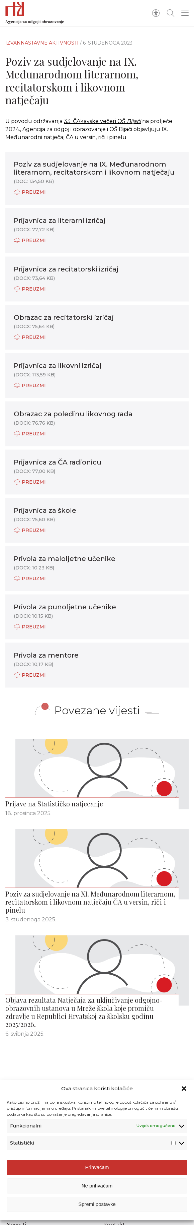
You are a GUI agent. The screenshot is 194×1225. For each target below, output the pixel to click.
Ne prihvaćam (97, 1198)
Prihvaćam (97, 1179)
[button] (184, 1101)
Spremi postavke (97, 1216)
